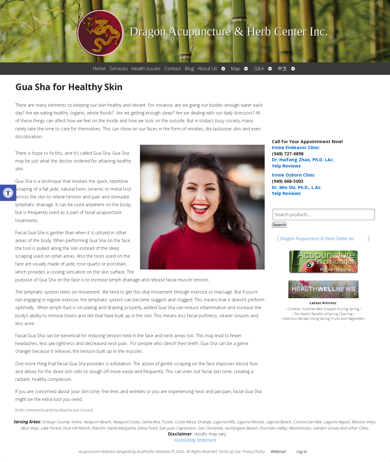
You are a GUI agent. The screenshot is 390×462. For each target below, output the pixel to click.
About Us (207, 68)
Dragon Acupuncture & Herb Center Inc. (317, 238)
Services (118, 68)
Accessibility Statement (195, 440)
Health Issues (146, 68)
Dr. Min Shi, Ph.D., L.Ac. (297, 187)
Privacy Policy (253, 451)
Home (99, 68)
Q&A (259, 68)
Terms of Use (229, 451)
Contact (172, 68)
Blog (189, 68)
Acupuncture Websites (97, 451)
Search (279, 224)
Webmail (278, 451)
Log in (301, 451)
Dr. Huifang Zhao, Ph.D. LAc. (303, 160)
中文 (282, 68)
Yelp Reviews (286, 166)
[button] (8, 193)
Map (235, 68)
